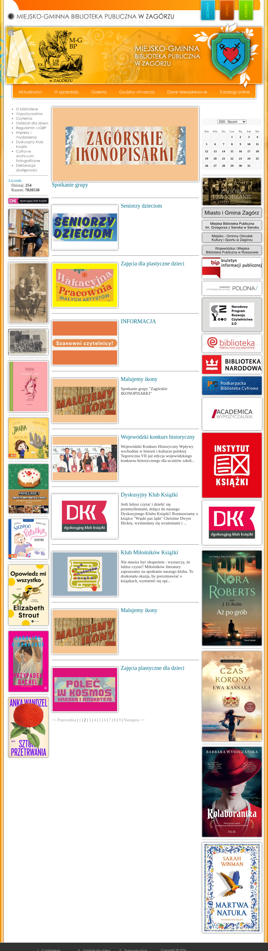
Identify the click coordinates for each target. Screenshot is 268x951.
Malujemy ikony (139, 379)
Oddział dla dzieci (32, 123)
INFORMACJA (138, 321)
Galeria (98, 91)
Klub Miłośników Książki (149, 552)
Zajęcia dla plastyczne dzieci (152, 263)
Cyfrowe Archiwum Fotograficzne (28, 156)
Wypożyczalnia (29, 113)
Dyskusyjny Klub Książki (29, 144)
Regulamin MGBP (31, 128)
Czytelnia (24, 118)
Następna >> (134, 720)
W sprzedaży (66, 91)
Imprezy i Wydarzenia (26, 134)
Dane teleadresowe (187, 91)
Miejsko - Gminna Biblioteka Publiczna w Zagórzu (96, 12)
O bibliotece (27, 109)
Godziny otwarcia (136, 91)
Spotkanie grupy (70, 185)
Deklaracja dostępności (26, 167)
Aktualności (30, 91)
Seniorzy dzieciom (141, 206)
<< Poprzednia (64, 720)
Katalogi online (235, 91)
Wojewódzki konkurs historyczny (158, 437)
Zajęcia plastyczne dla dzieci (152, 668)
